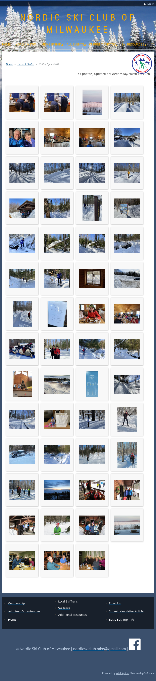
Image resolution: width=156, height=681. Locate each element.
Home (9, 64)
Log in (150, 3)
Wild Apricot (122, 673)
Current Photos (25, 64)
